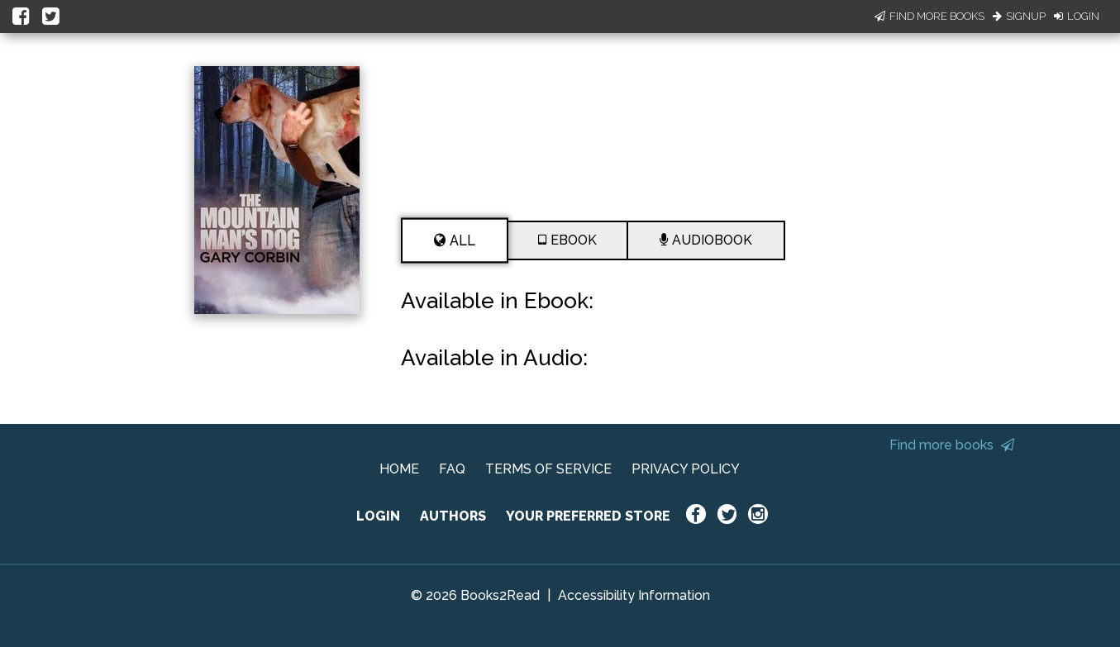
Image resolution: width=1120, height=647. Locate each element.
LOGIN (378, 516)
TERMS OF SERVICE (548, 469)
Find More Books (929, 16)
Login (1076, 16)
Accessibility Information (634, 595)
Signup (1019, 16)
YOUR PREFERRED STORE (588, 516)
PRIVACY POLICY (685, 469)
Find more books (951, 445)
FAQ (452, 469)
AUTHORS (453, 516)
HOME (399, 469)
